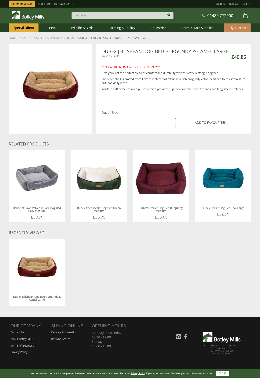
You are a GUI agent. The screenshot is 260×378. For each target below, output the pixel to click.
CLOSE (222, 373)
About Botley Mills (22, 339)
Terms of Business (22, 345)
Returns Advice (60, 339)
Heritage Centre (64, 3)
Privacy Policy (19, 352)
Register (234, 3)
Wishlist (221, 3)
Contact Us (17, 332)
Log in (246, 3)
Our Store (44, 3)
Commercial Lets (21, 3)
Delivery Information (64, 332)
